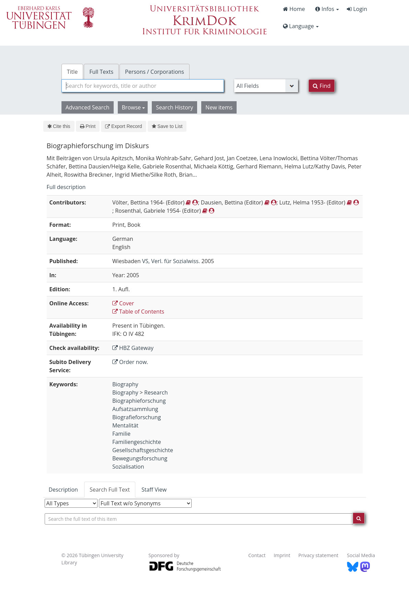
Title (72, 71)
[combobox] (142, 85)
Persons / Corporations (154, 71)
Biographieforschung (139, 400)
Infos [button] (327, 9)
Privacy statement (318, 555)
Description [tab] (63, 489)
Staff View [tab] (154, 489)
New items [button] (218, 107)
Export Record (123, 126)
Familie (121, 433)
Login (357, 9)
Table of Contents (138, 311)
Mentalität (125, 425)
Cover (123, 303)
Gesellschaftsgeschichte (142, 450)
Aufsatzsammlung (135, 409)
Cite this (58, 126)
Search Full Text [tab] (110, 489)
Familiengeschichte (136, 442)
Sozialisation (128, 466)
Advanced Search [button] (88, 107)
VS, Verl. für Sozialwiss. (171, 261)
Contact (256, 555)
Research (156, 392)
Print (87, 126)
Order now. (130, 362)
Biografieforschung (136, 417)
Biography (125, 384)
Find (321, 86)
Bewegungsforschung (139, 458)
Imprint (282, 555)
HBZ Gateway (133, 348)
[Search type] (266, 85)
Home (294, 9)
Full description (66, 187)
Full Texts (101, 71)
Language (301, 26)
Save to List (167, 126)
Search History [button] (174, 107)
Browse (133, 107)
